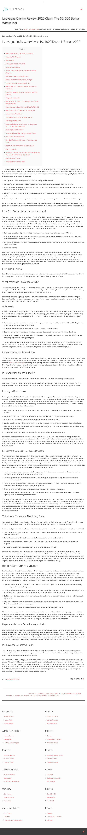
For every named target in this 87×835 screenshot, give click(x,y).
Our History (8, 794)
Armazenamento (52, 743)
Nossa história (8, 716)
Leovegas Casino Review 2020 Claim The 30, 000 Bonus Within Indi (54, 693)
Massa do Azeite (52, 716)
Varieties (7, 817)
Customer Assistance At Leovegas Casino (19, 117)
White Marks (51, 797)
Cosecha (50, 774)
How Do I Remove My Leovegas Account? (19, 53)
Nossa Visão (8, 720)
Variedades (7, 739)
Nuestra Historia (9, 755)
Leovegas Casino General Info (15, 64)
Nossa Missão (8, 723)
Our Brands (50, 801)
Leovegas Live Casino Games (15, 161)
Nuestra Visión (9, 759)
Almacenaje (51, 781)
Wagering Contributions (13, 121)
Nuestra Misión (9, 762)
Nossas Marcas (52, 723)
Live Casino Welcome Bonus (15, 136)
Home (26, 29)
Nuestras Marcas (52, 762)
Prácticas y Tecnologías (11, 781)
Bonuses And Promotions (14, 114)
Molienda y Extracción (54, 739)
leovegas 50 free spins (17, 363)
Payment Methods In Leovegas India (17, 83)
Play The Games (11, 149)
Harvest (49, 813)
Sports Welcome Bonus (13, 158)
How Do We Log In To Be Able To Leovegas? (20, 110)
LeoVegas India (34, 29)
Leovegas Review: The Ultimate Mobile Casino (21, 133)
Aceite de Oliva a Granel (55, 755)
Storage (49, 820)
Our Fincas (7, 813)
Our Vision (7, 801)
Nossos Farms (9, 736)
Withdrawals (10, 60)
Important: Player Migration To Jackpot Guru (20, 146)
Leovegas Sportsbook (13, 67)
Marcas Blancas (52, 759)
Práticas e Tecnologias (11, 743)
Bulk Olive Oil (51, 794)
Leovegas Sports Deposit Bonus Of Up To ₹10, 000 (22, 107)
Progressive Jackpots (13, 98)
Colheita (49, 736)
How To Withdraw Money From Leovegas (19, 80)
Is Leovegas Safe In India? (14, 130)
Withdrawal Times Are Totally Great (17, 76)
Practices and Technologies (13, 820)
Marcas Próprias (52, 720)
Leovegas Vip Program (13, 57)
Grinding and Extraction (54, 817)
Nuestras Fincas (9, 774)
